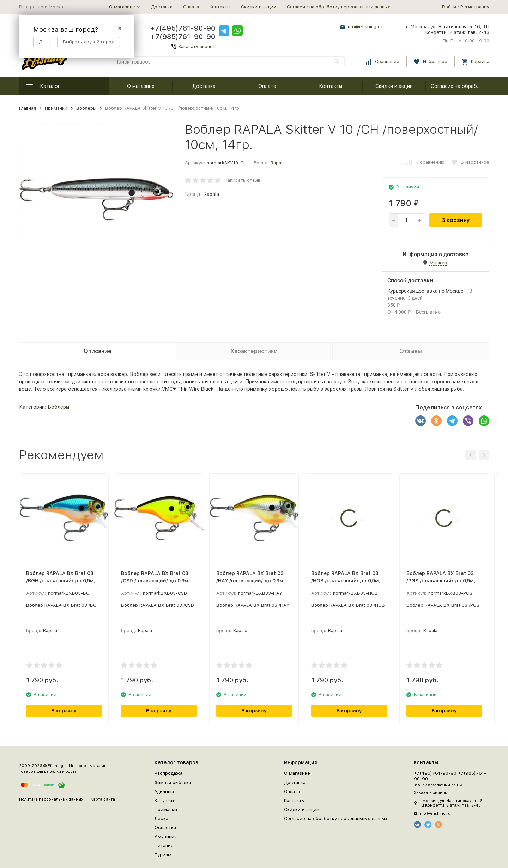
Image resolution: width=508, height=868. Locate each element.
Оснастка (165, 827)
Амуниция (166, 836)
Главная (27, 108)
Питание (164, 845)
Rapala (278, 163)
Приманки (56, 108)
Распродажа (168, 773)
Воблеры (86, 108)
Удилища (164, 791)
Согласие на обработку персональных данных (338, 7)
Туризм (163, 854)
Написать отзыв (242, 180)
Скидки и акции (258, 7)
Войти (449, 7)
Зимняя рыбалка (173, 782)
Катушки (164, 800)
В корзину (455, 220)
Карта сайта (103, 799)
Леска (161, 818)
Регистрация (474, 7)
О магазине (141, 86)
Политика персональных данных (51, 799)
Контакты (220, 7)
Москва (57, 7)
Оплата (191, 7)
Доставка (162, 7)
